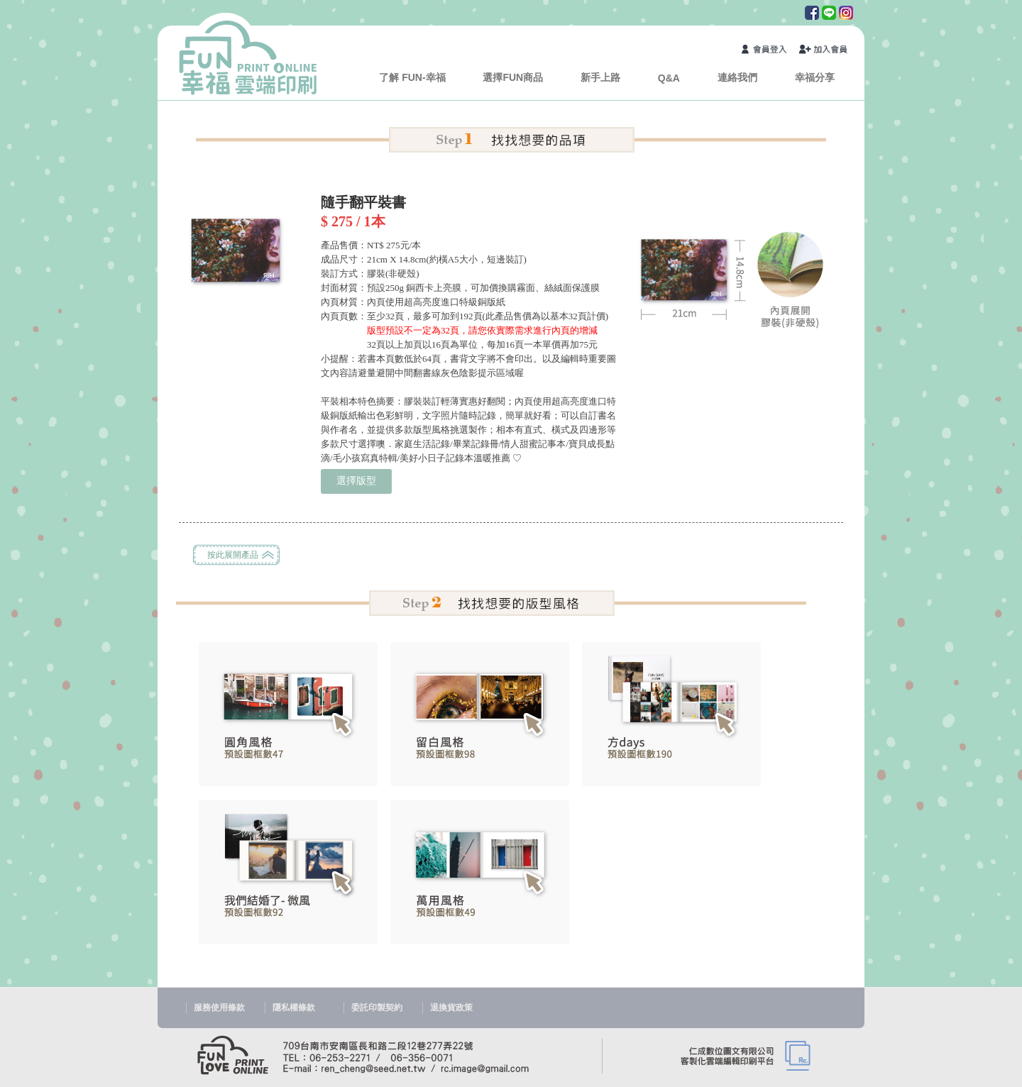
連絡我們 (737, 77)
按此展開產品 (232, 555)
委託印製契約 (376, 1007)
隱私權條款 (294, 1007)
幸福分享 (815, 77)
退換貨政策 (451, 1007)
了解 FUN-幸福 (412, 77)
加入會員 (824, 50)
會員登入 (766, 50)
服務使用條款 (219, 1007)
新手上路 (600, 77)
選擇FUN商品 (513, 77)
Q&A (669, 78)
